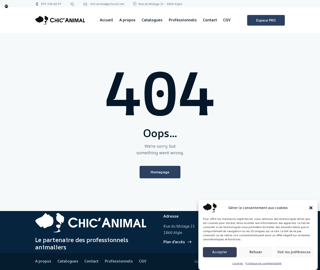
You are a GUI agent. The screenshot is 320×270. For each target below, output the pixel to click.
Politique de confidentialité (263, 263)
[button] (311, 208)
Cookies (237, 263)
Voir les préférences (294, 252)
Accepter (219, 252)
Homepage (160, 171)
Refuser (255, 252)
